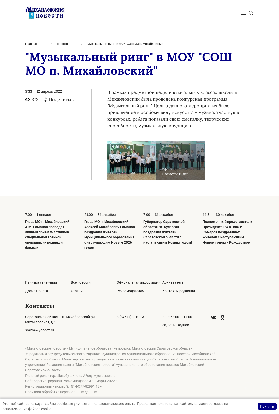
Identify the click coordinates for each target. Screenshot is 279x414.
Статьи (77, 291)
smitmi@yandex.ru (39, 330)
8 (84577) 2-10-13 (130, 317)
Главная (31, 44)
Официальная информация (139, 282)
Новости (62, 44)
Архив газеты (173, 282)
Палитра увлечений (41, 282)
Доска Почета (36, 291)
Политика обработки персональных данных (61, 392)
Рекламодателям (130, 291)
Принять (267, 406)
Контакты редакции (178, 291)
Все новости (81, 282)
